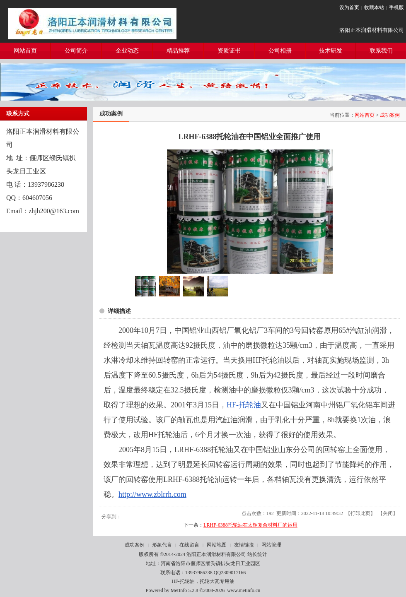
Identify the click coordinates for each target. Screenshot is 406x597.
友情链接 (244, 545)
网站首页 (365, 115)
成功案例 (390, 115)
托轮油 (250, 405)
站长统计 (257, 554)
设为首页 (349, 7)
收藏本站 (374, 7)
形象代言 (162, 545)
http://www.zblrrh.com (152, 494)
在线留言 (189, 545)
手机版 (396, 7)
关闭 (388, 513)
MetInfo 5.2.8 (184, 590)
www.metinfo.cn (243, 590)
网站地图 (217, 545)
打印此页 (360, 513)
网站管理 (271, 545)
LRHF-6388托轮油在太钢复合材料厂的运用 (250, 525)
